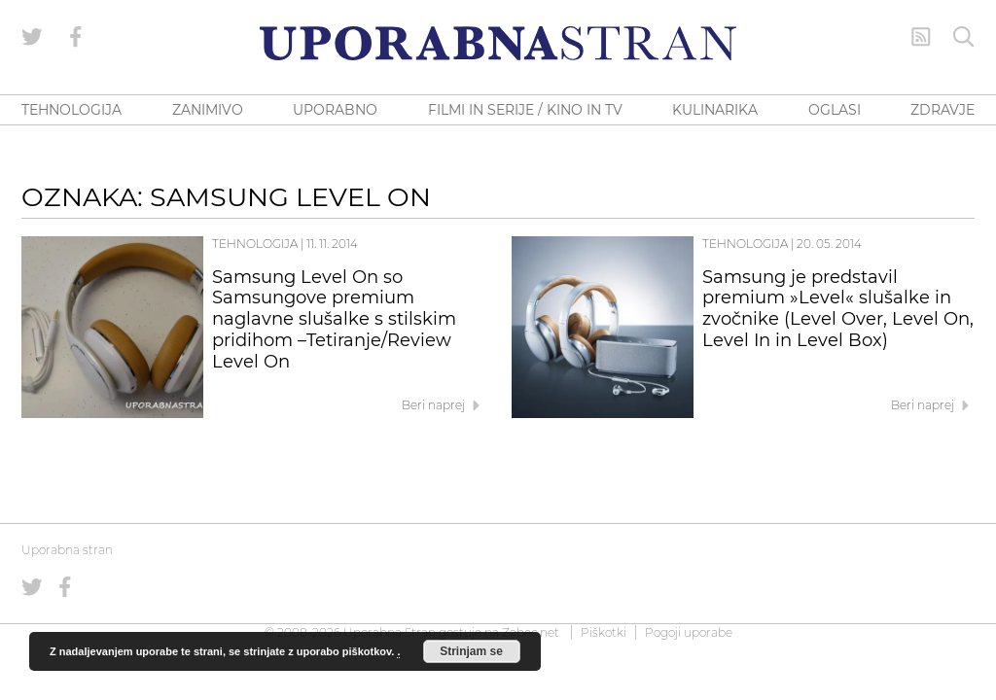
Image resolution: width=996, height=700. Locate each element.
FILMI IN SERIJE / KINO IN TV (525, 110)
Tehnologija (255, 243)
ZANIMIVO (207, 110)
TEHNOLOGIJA (71, 110)
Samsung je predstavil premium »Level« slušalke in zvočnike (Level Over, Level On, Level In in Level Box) (838, 308)
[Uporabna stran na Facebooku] (76, 37)
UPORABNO (335, 110)
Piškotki (603, 632)
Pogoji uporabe (688, 632)
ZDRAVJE (942, 110)
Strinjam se (471, 651)
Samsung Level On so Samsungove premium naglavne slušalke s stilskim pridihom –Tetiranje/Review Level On (334, 319)
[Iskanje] (964, 37)
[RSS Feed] (921, 37)
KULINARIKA (715, 110)
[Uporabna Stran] (498, 43)
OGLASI (834, 110)
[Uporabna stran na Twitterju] (32, 37)
